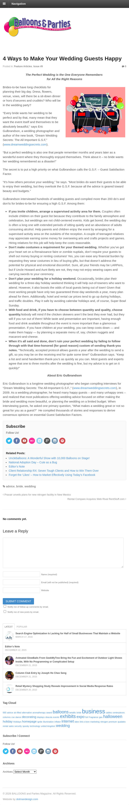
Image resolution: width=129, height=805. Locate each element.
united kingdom (48, 726)
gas (100, 717)
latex (77, 722)
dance (18, 717)
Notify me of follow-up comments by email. (28, 607)
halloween (112, 716)
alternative (27, 712)
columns (7, 717)
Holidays (17, 722)
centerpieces (119, 712)
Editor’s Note (12, 646)
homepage (29, 721)
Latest (9, 627)
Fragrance (93, 717)
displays (41, 717)
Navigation (19, 3)
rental (5, 726)
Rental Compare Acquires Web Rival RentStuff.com (96, 499)
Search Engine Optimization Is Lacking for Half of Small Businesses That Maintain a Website (68, 633)
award (49, 712)
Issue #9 (38, 66)
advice (10, 486)
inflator (57, 722)
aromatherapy (39, 712)
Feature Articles (23, 66)
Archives (8, 771)
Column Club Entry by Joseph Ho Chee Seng (41, 673)
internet (67, 721)
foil (86, 717)
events (56, 717)
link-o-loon (84, 722)
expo (80, 717)
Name (49, 574)
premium (113, 722)
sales (11, 726)
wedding (30, 486)
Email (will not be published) (60, 582)
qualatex (122, 722)
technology (35, 726)
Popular (22, 627)
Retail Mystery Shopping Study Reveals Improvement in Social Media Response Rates (64, 686)
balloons (61, 712)
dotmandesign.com (27, 799)
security (18, 726)
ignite (39, 722)
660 (4, 712)
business (93, 711)
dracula (48, 717)
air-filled (17, 712)
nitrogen (104, 722)
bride (19, 486)
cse (13, 717)
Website (45, 590)
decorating (29, 717)
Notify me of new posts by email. (23, 612)
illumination (48, 722)
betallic (72, 712)
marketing (95, 722)
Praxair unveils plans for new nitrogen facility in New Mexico (37, 494)
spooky (25, 726)
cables (109, 712)
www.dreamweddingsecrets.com (25, 144)
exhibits (68, 716)
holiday (8, 721)
